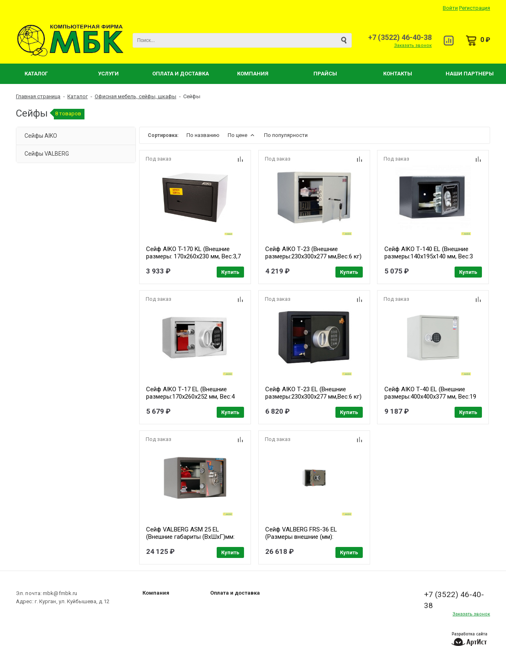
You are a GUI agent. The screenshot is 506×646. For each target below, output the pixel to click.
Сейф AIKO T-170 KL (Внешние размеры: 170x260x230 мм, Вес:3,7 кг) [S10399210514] (193, 256)
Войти (450, 8)
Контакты (397, 74)
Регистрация (474, 8)
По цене (242, 135)
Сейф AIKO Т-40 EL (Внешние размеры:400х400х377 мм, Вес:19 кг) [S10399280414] (431, 396)
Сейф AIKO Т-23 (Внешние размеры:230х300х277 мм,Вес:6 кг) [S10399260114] (314, 256)
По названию (203, 135)
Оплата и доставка (235, 592)
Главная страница (38, 96)
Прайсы (325, 74)
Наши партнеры (470, 74)
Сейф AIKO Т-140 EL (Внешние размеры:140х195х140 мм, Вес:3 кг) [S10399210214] (429, 256)
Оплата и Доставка (180, 74)
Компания (253, 74)
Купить (230, 272)
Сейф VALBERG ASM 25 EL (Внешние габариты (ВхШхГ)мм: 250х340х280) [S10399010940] (190, 536)
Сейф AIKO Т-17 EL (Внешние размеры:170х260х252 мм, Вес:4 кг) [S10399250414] (190, 396)
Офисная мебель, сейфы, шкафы (135, 96)
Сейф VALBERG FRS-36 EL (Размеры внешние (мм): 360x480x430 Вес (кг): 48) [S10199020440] (301, 539)
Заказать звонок (413, 45)
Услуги (108, 74)
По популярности (286, 135)
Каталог (36, 74)
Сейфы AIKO (40, 135)
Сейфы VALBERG (46, 153)
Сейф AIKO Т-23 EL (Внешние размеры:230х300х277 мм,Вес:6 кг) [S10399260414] (314, 396)
